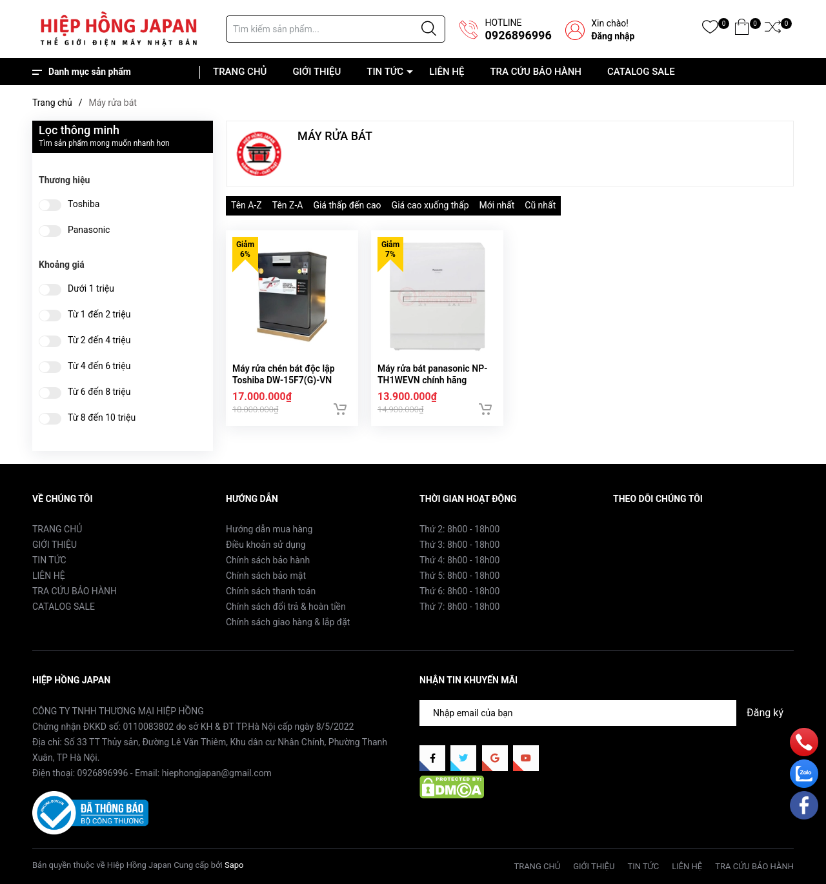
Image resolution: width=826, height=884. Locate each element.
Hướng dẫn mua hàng (269, 529)
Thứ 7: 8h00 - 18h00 (459, 606)
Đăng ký (765, 713)
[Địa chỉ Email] (606, 713)
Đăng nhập (612, 36)
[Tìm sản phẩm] (336, 29)
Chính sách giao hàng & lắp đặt (288, 622)
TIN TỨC (385, 71)
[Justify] (429, 29)
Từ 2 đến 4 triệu (99, 340)
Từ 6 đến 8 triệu (99, 392)
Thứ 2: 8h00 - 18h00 (459, 529)
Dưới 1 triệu (91, 289)
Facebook (632, 528)
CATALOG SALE (641, 71)
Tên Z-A (287, 205)
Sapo (234, 865)
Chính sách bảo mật (266, 575)
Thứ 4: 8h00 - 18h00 (459, 560)
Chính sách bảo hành (268, 560)
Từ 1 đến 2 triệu (99, 314)
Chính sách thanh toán (271, 591)
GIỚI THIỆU (316, 71)
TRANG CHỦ (240, 71)
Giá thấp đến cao (347, 205)
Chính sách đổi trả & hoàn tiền (286, 606)
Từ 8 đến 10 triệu (102, 418)
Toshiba (83, 204)
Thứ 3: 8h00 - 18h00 (459, 544)
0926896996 (518, 35)
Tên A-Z (246, 205)
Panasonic (89, 230)
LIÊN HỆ (446, 71)
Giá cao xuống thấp (430, 205)
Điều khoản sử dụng (266, 544)
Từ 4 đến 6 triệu (99, 366)
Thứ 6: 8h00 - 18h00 (459, 591)
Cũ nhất (540, 205)
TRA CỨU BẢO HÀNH (535, 71)
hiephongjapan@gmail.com (217, 773)
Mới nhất (497, 205)
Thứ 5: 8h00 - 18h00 (459, 575)
